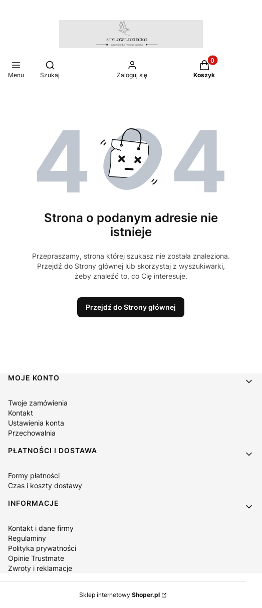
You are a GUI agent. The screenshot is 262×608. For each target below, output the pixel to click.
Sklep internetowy (119, 594)
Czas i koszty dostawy (45, 485)
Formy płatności (34, 475)
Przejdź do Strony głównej (131, 307)
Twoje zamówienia (38, 402)
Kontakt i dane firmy (41, 528)
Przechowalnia (32, 433)
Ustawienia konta (36, 423)
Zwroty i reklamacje (40, 568)
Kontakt (20, 413)
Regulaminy (27, 538)
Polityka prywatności (42, 548)
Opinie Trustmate (36, 558)
